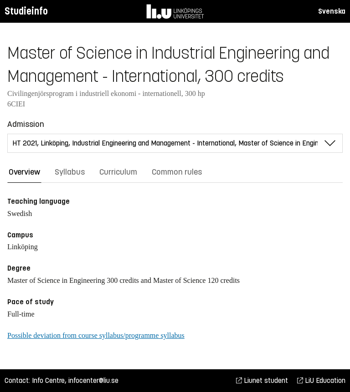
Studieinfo (26, 11)
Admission (25, 124)
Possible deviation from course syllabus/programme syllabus (96, 335)
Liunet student (262, 380)
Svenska (331, 11)
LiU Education (321, 380)
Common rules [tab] (177, 172)
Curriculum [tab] (118, 172)
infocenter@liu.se (93, 380)
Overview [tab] (24, 172)
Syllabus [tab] (70, 172)
